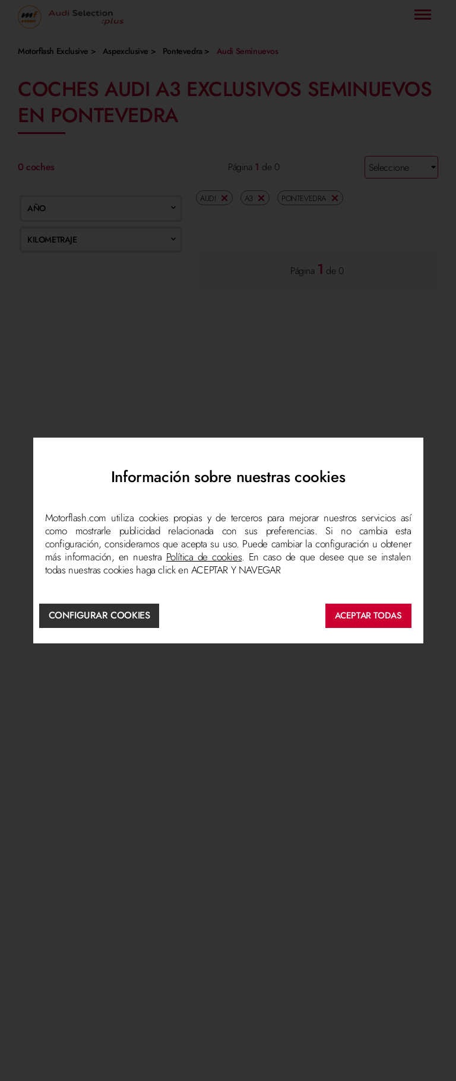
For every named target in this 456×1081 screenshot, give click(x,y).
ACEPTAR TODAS (368, 615)
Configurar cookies (99, 615)
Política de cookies (204, 557)
